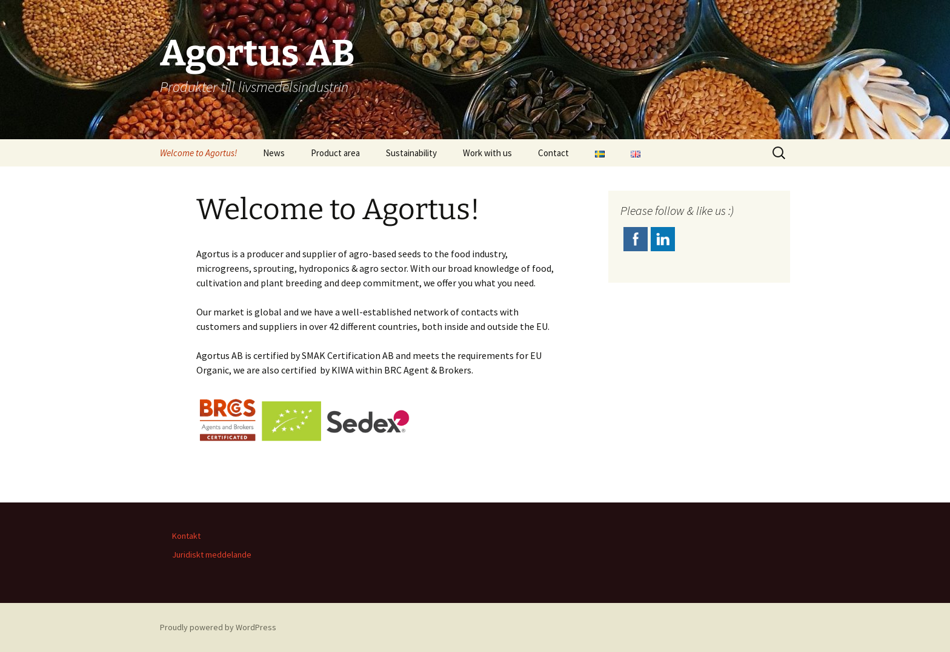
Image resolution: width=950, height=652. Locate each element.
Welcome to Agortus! (198, 153)
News (274, 153)
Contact (553, 153)
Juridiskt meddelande (211, 554)
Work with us (487, 153)
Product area (335, 153)
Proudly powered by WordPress (218, 627)
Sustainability (411, 153)
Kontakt (186, 535)
